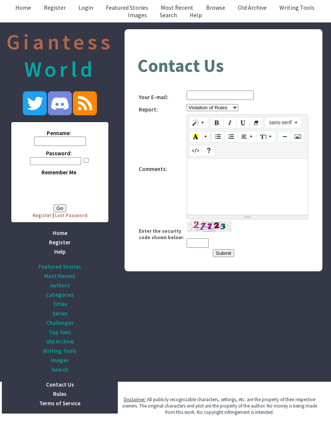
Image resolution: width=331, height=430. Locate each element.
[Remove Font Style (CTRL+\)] (256, 123)
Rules (60, 393)
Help (196, 15)
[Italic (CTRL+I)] (230, 123)
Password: (59, 153)
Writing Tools (297, 7)
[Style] (198, 123)
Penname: (59, 133)
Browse (215, 7)
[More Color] (205, 137)
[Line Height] (266, 137)
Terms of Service (59, 403)
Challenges (60, 322)
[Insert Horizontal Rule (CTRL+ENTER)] (284, 137)
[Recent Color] (195, 137)
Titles (60, 304)
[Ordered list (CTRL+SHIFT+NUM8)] (231, 137)
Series (60, 313)
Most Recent (177, 7)
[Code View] (195, 151)
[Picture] (297, 137)
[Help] (208, 151)
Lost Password (71, 215)
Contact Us (60, 384)
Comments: (153, 169)
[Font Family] (283, 123)
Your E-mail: (153, 97)
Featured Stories (127, 7)
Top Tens (60, 332)
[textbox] (247, 187)
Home (23, 7)
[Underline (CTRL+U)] (243, 123)
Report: (148, 109)
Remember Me (59, 172)
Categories (60, 294)
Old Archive (252, 7)
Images (137, 15)
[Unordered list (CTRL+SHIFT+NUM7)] (218, 137)
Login (86, 7)
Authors (60, 285)
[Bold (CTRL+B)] (217, 123)
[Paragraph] (247, 137)
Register (55, 7)
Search (168, 15)
